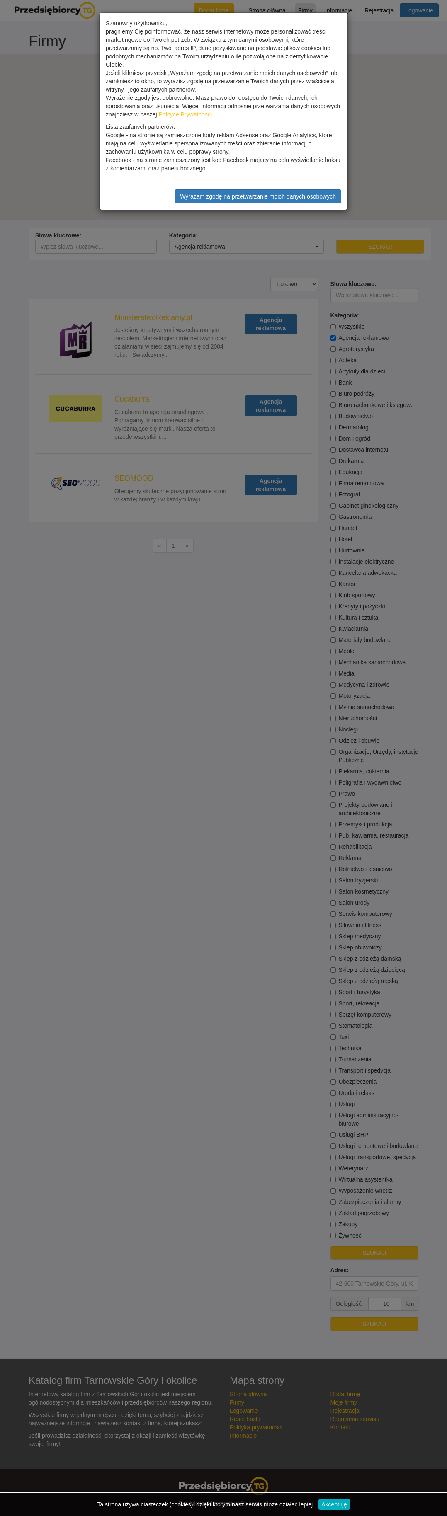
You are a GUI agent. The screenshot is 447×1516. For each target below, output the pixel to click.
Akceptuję (334, 1504)
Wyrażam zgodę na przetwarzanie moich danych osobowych (258, 196)
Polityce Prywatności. (186, 114)
